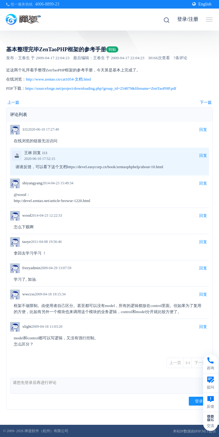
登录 (199, 401)
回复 (203, 129)
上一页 (175, 362)
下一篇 (206, 102)
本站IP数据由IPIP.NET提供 (194, 431)
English (201, 4)
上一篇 (13, 102)
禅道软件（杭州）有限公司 (46, 431)
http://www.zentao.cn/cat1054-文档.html (58, 79)
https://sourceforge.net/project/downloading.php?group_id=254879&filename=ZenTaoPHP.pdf (101, 88)
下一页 (200, 362)
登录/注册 (187, 19)
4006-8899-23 (47, 4)
